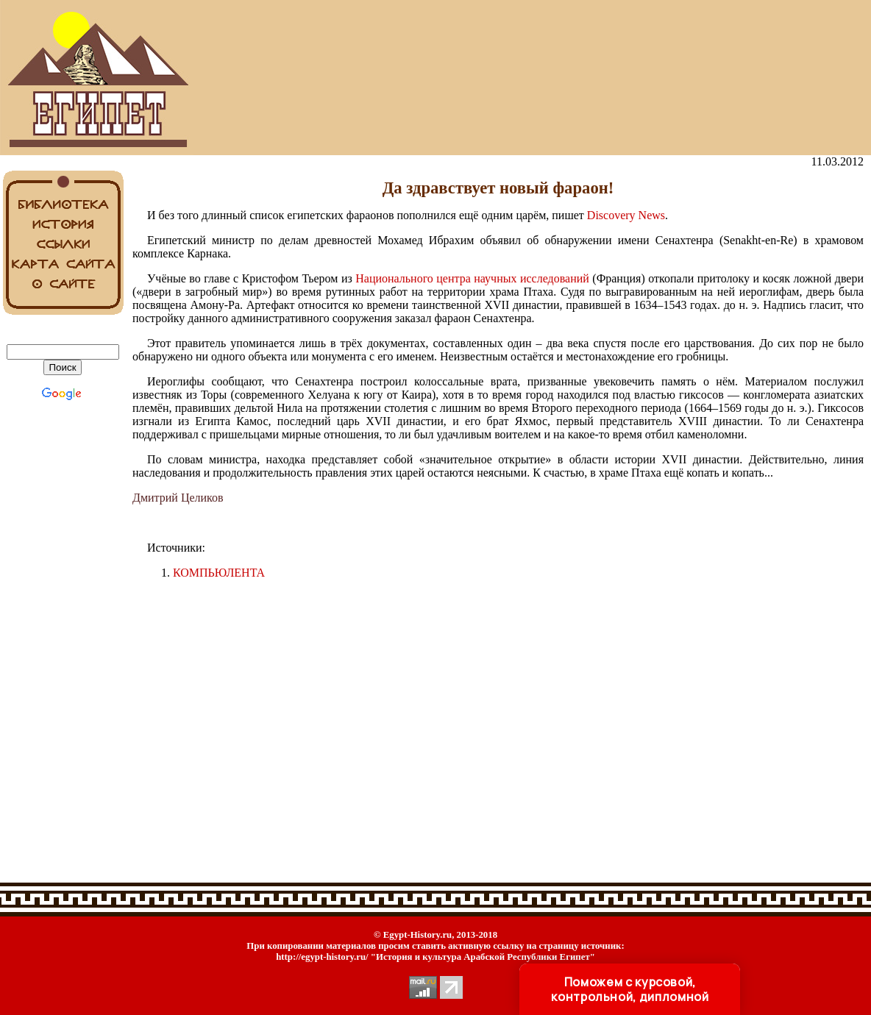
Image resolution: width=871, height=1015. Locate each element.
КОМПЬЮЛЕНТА (219, 572)
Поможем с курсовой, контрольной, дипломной (629, 989)
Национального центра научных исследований (472, 278)
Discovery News (626, 215)
